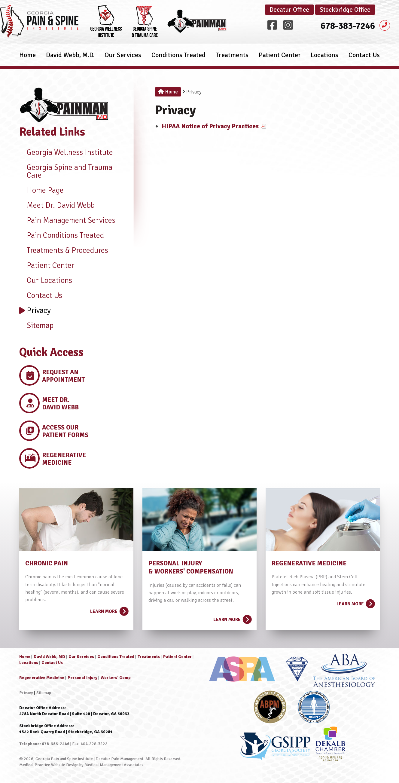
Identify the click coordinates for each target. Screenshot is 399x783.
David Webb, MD (49, 656)
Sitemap (36, 325)
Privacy (35, 310)
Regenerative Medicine (41, 677)
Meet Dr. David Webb (57, 205)
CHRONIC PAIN (46, 563)
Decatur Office (289, 10)
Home (27, 58)
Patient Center (280, 58)
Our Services (123, 58)
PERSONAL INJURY (175, 563)
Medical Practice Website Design (48, 764)
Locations (324, 58)
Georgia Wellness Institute (66, 152)
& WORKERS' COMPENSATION (190, 571)
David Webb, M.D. (70, 58)
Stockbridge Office (345, 10)
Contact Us (364, 58)
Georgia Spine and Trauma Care (65, 171)
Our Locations (45, 280)
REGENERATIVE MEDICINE (309, 563)
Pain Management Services (67, 220)
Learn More (108, 609)
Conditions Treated (178, 58)
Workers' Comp (116, 677)
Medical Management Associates (113, 764)
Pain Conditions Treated (61, 235)
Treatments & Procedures (63, 250)
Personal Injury (82, 677)
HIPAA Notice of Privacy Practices (210, 126)
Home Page (41, 190)
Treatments (232, 58)
